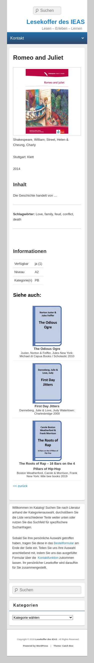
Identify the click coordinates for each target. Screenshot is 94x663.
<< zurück (20, 486)
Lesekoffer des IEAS (56, 21)
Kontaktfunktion (48, 558)
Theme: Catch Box (63, 646)
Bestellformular (64, 543)
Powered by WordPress (35, 646)
